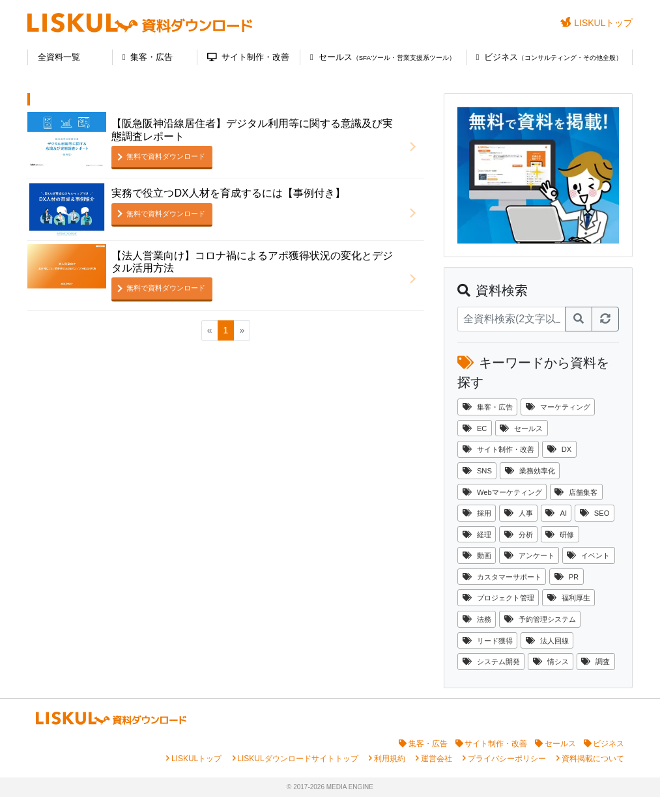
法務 (477, 619)
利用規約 (389, 758)
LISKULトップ (596, 22)
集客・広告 (147, 57)
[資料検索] (511, 319)
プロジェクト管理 (498, 598)
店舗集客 (575, 492)
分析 (518, 534)
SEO (595, 513)
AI (556, 513)
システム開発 (491, 661)
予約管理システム (540, 619)
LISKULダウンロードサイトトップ (297, 758)
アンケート (529, 555)
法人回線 (547, 641)
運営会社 (436, 758)
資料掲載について (593, 758)
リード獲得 (488, 641)
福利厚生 (568, 598)
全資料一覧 (59, 57)
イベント (588, 555)
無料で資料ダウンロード (165, 156)
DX (559, 449)
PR (566, 577)
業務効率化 (530, 471)
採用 (477, 513)
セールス (382, 57)
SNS (477, 471)
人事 (518, 513)
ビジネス (549, 57)
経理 (477, 534)
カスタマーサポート (502, 577)
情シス (551, 661)
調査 (595, 661)
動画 (477, 555)
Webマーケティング (502, 492)
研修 (559, 534)
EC (475, 428)
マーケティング (558, 407)
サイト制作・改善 (248, 57)
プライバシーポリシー (507, 758)
